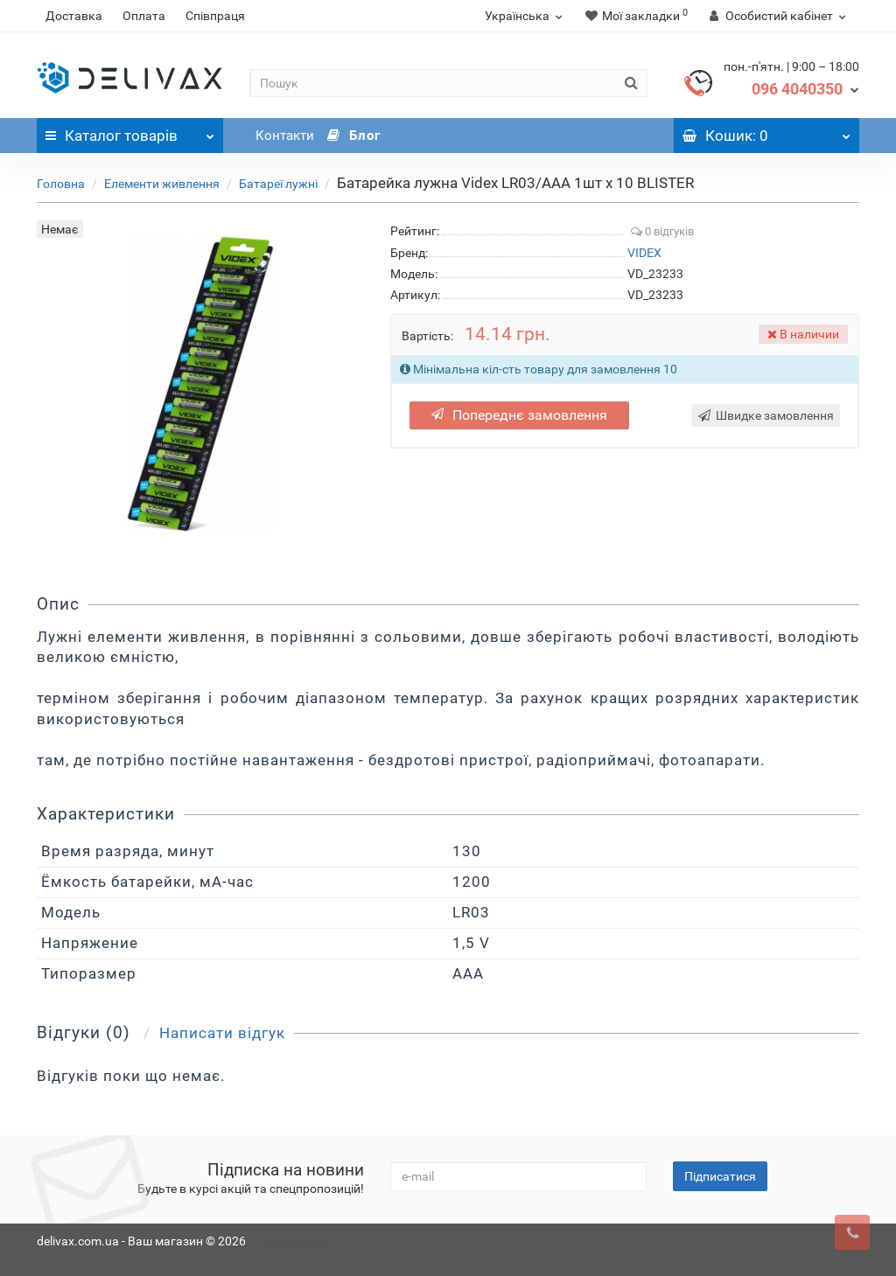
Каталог (130, 131)
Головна (61, 184)
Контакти (285, 135)
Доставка (74, 16)
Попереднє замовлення (519, 415)
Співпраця (215, 16)
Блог (354, 135)
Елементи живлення (162, 184)
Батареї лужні (278, 184)
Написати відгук (222, 1033)
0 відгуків (662, 231)
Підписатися (720, 1176)
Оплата (143, 16)
